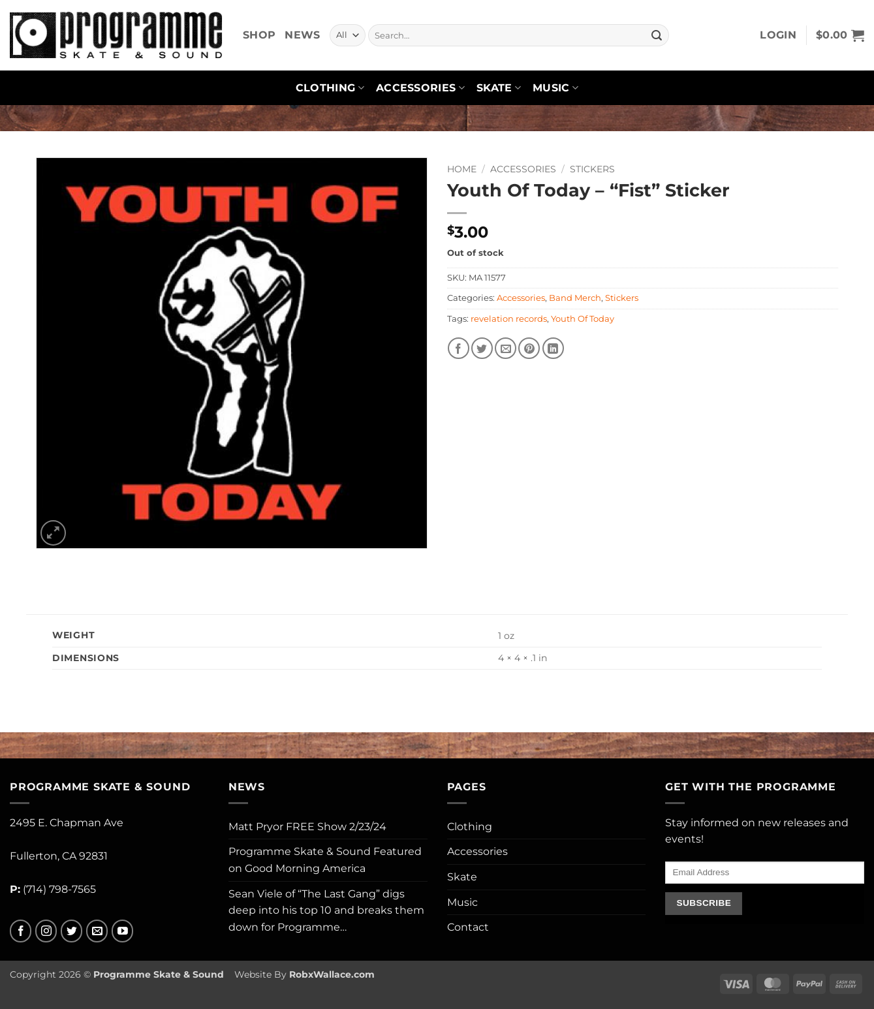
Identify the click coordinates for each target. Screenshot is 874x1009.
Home (461, 169)
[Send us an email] (97, 931)
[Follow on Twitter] (71, 931)
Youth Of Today (582, 319)
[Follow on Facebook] (20, 931)
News (302, 35)
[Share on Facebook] (458, 348)
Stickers (592, 169)
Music (555, 88)
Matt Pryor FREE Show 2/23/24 (307, 826)
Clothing (330, 88)
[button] (778, 35)
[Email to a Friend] (505, 348)
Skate (498, 88)
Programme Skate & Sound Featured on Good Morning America (325, 860)
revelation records (509, 319)
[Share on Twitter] (482, 348)
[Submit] (657, 35)
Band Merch (575, 298)
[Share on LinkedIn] (553, 348)
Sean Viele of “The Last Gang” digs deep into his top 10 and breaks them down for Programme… (326, 910)
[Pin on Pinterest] (529, 348)
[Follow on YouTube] (122, 931)
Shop (259, 35)
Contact (468, 927)
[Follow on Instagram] (46, 931)
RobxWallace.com (332, 974)
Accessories (420, 88)
